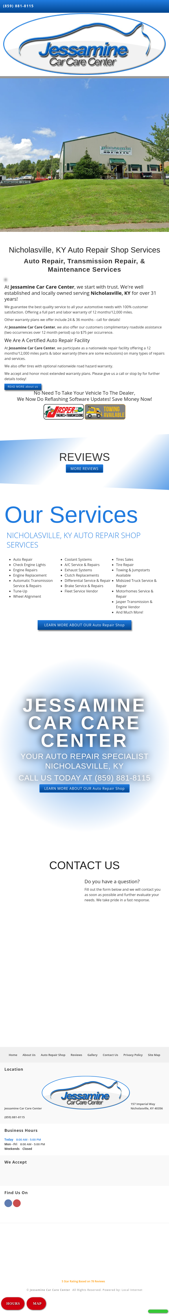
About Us (29, 1055)
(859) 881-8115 (18, 6)
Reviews (76, 1055)
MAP (37, 1303)
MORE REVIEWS (85, 468)
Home (13, 1055)
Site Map (154, 1055)
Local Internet (132, 1290)
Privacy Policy (133, 1055)
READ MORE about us (23, 387)
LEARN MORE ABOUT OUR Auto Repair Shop (84, 625)
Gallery (92, 1055)
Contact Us (110, 1055)
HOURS (13, 1303)
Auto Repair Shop (53, 1055)
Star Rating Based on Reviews (83, 1281)
